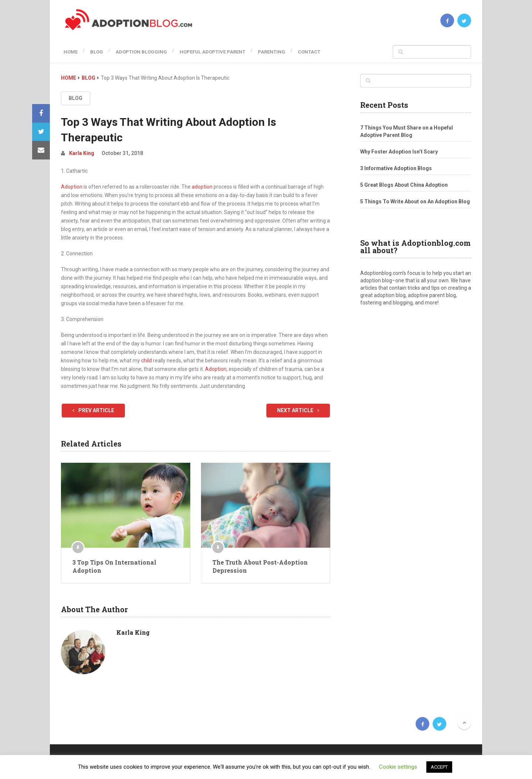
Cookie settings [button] (398, 767)
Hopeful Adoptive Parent (219, 52)
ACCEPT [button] (439, 767)
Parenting (280, 52)
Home (68, 52)
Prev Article (93, 410)
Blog (97, 52)
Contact (321, 52)
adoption (202, 187)
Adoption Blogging (144, 52)
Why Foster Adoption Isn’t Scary (399, 152)
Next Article (298, 410)
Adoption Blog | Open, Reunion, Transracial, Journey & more (115, 724)
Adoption (71, 187)
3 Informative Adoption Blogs (396, 168)
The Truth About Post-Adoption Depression (260, 566)
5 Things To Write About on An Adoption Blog (415, 201)
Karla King (81, 153)
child (146, 360)
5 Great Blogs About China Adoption (404, 185)
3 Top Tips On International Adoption (114, 566)
